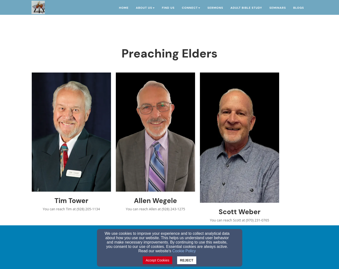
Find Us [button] (168, 8)
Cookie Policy (184, 251)
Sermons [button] (215, 8)
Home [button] (124, 8)
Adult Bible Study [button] (246, 8)
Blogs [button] (298, 8)
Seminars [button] (277, 8)
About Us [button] (145, 8)
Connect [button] (191, 8)
